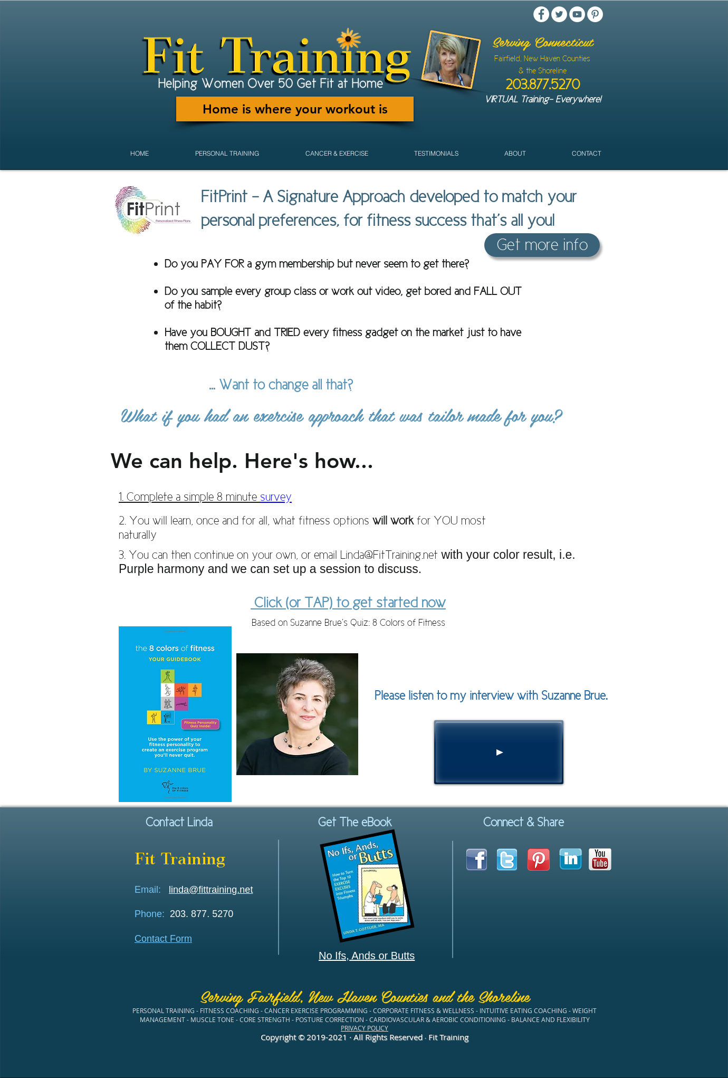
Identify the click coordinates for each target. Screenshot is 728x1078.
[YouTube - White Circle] (577, 14)
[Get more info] (542, 245)
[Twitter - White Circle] (559, 14)
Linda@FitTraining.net (389, 554)
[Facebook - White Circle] (541, 14)
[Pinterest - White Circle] (595, 14)
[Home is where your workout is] (295, 109)
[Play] (498, 752)
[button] (227, 153)
